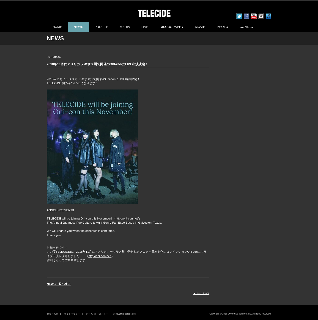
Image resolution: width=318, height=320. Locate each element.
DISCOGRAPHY (172, 27)
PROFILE (101, 27)
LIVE (144, 27)
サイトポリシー (72, 314)
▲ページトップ (201, 293)
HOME (57, 27)
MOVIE (200, 27)
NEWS (78, 27)
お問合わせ (52, 314)
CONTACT (247, 27)
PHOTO (222, 27)
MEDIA (125, 27)
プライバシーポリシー (96, 314)
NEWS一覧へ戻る (59, 284)
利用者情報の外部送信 (124, 314)
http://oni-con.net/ (127, 218)
